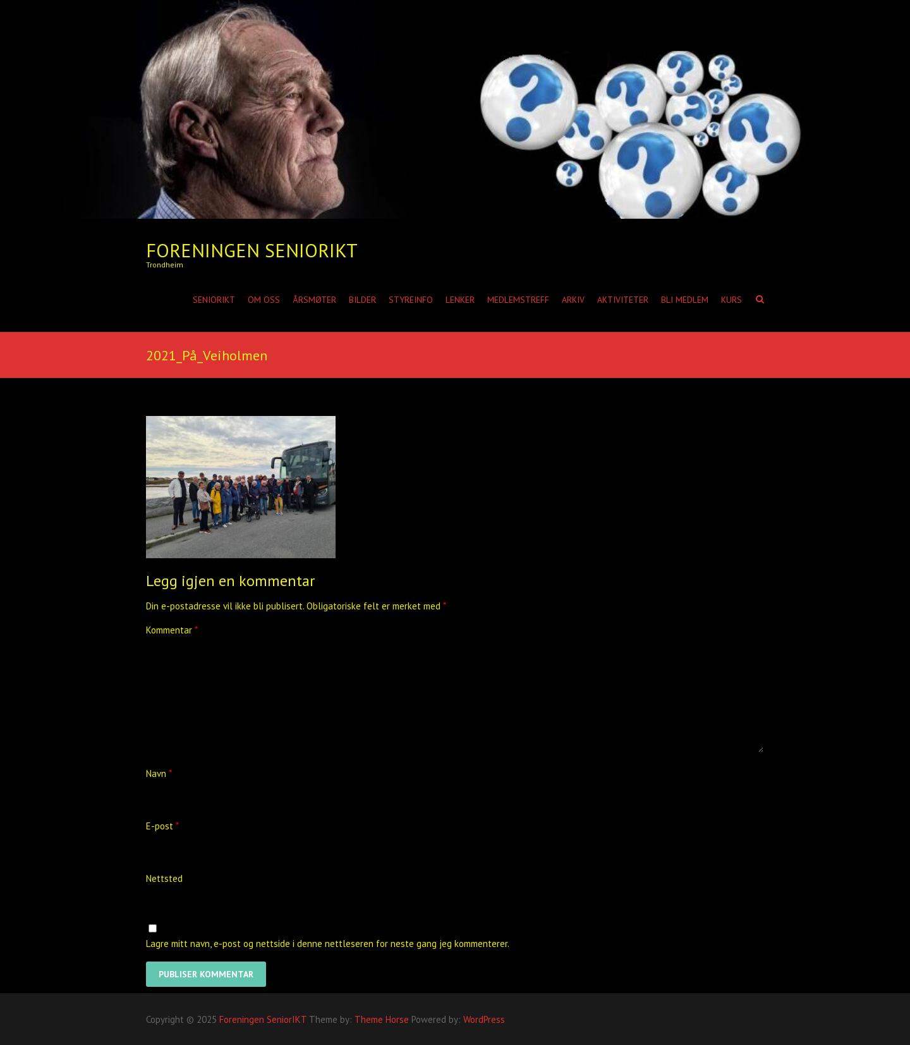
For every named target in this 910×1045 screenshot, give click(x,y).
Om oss (264, 299)
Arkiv (573, 299)
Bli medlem (684, 299)
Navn (159, 773)
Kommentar (172, 630)
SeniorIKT (214, 299)
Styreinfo (411, 299)
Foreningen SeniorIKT (252, 250)
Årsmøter (314, 299)
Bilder (362, 299)
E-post (162, 826)
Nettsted (164, 878)
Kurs (731, 299)
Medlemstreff (518, 299)
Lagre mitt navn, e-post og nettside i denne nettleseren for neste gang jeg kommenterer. (327, 944)
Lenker (460, 299)
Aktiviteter (622, 299)
